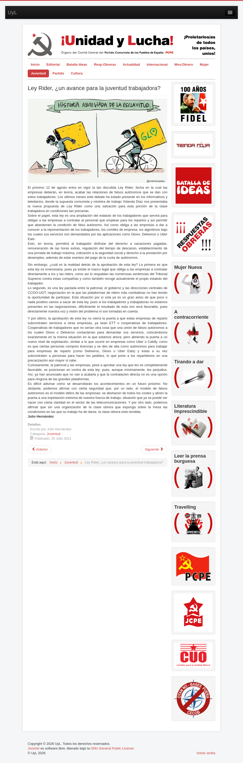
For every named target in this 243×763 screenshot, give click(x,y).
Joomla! (34, 748)
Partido (58, 73)
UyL (12, 12)
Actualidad (131, 64)
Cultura (77, 73)
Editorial (53, 64)
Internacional (157, 64)
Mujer (204, 64)
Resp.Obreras (105, 64)
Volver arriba (205, 753)
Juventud (38, 73)
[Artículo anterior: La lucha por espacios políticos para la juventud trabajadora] (40, 449)
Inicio (35, 64)
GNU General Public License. (113, 748)
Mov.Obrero (183, 64)
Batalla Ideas (77, 64)
